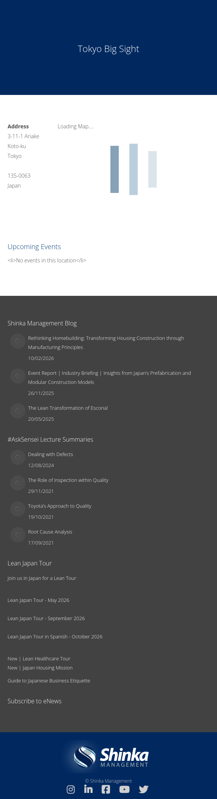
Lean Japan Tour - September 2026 (46, 618)
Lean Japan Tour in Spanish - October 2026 (55, 636)
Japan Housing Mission (48, 667)
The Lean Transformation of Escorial (68, 407)
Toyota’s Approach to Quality (59, 505)
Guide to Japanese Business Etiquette (49, 680)
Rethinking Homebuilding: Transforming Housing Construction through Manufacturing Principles (106, 343)
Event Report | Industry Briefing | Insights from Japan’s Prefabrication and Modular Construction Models (109, 377)
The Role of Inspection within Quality (68, 480)
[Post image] (17, 341)
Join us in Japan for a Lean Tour (42, 578)
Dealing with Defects (50, 454)
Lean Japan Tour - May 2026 (38, 600)
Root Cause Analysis (50, 531)
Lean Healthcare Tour (47, 658)
